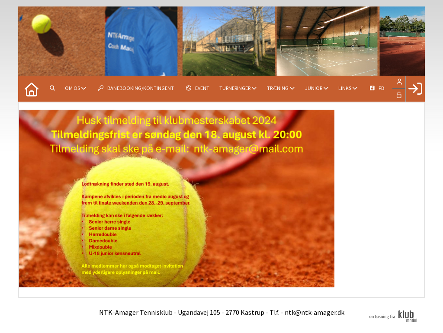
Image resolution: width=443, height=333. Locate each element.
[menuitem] (31, 89)
